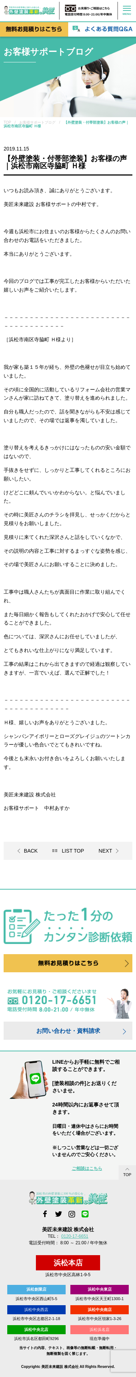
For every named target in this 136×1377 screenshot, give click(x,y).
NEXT (105, 851)
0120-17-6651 (74, 1236)
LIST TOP (73, 851)
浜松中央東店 (100, 1289)
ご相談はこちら (87, 1168)
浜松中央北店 (36, 1329)
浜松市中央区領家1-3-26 (99, 1318)
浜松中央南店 (100, 1309)
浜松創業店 (36, 1289)
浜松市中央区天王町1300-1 (99, 1298)
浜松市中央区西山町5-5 (36, 1298)
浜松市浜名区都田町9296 (36, 1338)
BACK (31, 851)
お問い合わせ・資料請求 (68, 1031)
